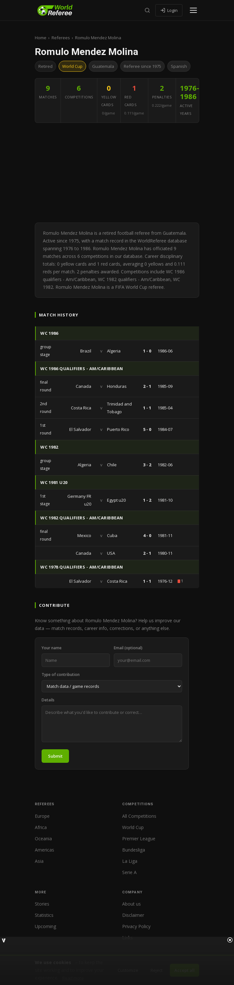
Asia (39, 861)
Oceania (43, 838)
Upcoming (45, 926)
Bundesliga (133, 850)
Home (40, 38)
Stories (42, 904)
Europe (42, 816)
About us (131, 904)
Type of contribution (61, 674)
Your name (52, 648)
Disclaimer (133, 915)
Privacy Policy (136, 926)
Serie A (129, 872)
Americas (44, 850)
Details (48, 700)
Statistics (44, 915)
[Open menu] (193, 10)
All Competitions (139, 816)
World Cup (133, 827)
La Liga (129, 861)
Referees (61, 38)
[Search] (147, 10)
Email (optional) (128, 648)
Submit (55, 756)
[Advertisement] (117, 174)
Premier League (138, 838)
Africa (41, 827)
